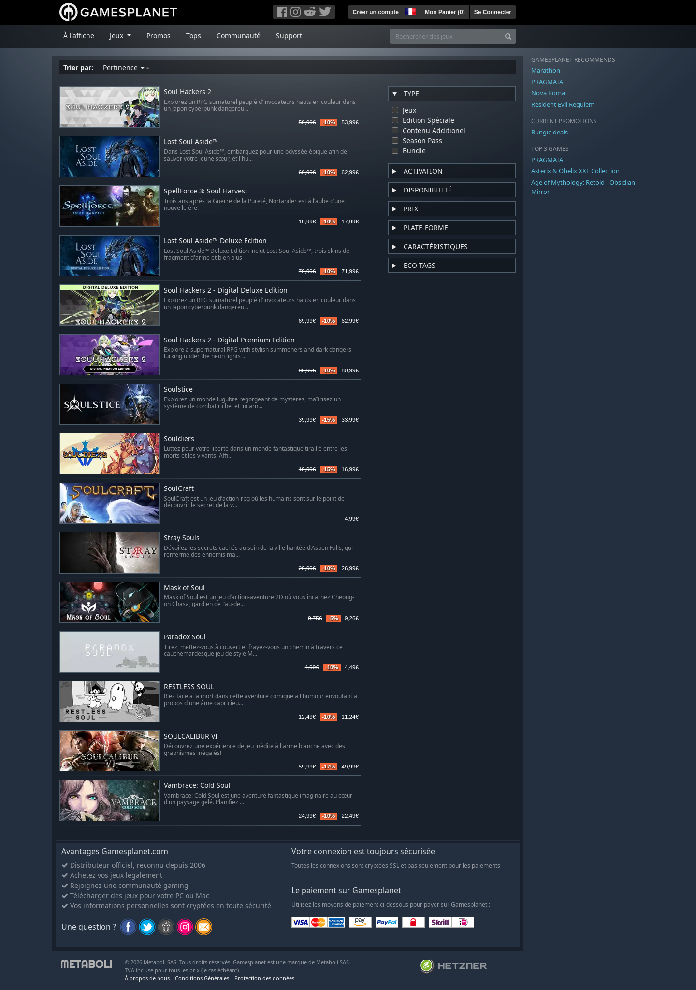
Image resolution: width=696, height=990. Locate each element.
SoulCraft (179, 489)
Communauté (239, 35)
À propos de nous (147, 978)
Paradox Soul (185, 637)
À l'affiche (78, 35)
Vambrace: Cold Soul (197, 786)
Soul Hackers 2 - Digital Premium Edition (229, 340)
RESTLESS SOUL (189, 687)
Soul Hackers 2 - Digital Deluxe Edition (226, 290)
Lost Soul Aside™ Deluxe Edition (215, 241)
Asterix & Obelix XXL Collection (575, 170)
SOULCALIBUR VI (191, 736)
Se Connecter (492, 12)
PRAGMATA (547, 81)
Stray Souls (182, 538)
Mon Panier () (445, 12)
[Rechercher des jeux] (445, 36)
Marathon (545, 70)
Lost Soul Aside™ (191, 142)
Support (289, 35)
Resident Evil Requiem (562, 104)
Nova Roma (548, 93)
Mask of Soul (184, 588)
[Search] (508, 36)
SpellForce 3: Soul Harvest (205, 191)
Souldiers (179, 439)
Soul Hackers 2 (187, 92)
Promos (158, 35)
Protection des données (264, 978)
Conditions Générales (202, 978)
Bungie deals (549, 132)
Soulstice (178, 389)
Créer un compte (376, 12)
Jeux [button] (117, 35)
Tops (193, 35)
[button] (409, 10)
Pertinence (126, 67)
